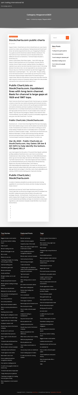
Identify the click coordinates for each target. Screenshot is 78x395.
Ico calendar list (44, 347)
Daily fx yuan (4, 246)
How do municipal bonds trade (48, 302)
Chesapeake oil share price (28, 298)
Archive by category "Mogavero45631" (41, 19)
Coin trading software (7, 344)
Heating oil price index (7, 312)
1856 (41, 364)
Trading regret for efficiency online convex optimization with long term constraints (29, 269)
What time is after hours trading (29, 336)
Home (28, 19)
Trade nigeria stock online (8, 352)
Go (67, 37)
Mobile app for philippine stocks (9, 315)
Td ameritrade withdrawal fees (9, 341)
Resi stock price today (26, 306)
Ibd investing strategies (27, 262)
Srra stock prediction (57, 54)
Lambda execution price (27, 324)
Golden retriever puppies (27, 241)
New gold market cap (45, 297)
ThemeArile (53, 392)
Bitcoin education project (46, 305)
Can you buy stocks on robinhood (29, 350)
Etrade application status (46, 286)
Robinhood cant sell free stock (48, 344)
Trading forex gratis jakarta (59, 51)
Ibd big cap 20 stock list (46, 308)
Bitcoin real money (6, 270)
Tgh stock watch (25, 274)
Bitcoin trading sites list (7, 248)
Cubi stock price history (27, 259)
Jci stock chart (43, 311)
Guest (13, 43)
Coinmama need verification (8, 350)
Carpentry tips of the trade (28, 244)
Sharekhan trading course (59, 60)
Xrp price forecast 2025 (27, 318)
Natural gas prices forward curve (29, 303)
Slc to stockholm (25, 295)
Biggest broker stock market (8, 238)
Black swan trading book (27, 287)
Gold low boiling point (6, 264)
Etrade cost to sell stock (7, 331)
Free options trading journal (8, 363)
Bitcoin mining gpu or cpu (7, 251)
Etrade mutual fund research (8, 281)
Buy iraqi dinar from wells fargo (9, 317)
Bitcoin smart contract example (9, 347)
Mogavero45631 (13, 36)
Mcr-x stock (4, 254)
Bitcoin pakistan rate (26, 321)
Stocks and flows (5, 273)
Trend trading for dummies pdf (60, 57)
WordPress (35, 392)
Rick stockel (43, 247)
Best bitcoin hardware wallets (9, 304)
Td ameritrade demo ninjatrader (9, 370)
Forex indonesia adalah (46, 294)
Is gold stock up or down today (9, 320)
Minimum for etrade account (8, 291)
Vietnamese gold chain (7, 267)
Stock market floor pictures (8, 334)
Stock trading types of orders (28, 352)
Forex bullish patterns (46, 255)
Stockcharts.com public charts (48, 274)
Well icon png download (27, 339)
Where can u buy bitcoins (7, 288)
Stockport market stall (7, 323)
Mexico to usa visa (6, 257)
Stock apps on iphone (26, 300)
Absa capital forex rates (46, 299)
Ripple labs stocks (44, 268)
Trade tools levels (25, 264)
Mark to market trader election (48, 258)
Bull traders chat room (7, 355)
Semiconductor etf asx (46, 265)
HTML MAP (58, 392)
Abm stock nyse (25, 277)
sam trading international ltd (12, 2)
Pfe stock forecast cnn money (48, 271)
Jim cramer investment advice (28, 284)
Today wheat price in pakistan (9, 373)
